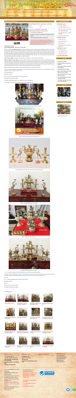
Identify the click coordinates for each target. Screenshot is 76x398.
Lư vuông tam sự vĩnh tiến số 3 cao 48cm (35, 332)
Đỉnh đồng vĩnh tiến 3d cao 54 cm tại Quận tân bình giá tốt (47, 318)
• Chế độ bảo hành (59, 360)
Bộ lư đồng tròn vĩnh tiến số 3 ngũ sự (35, 346)
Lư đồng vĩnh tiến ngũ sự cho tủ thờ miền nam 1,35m (47, 332)
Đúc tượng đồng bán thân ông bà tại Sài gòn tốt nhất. (64, 78)
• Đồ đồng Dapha (25, 359)
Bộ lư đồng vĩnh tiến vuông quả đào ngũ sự (23, 346)
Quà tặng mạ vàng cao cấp (64, 35)
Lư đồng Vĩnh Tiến (13, 21)
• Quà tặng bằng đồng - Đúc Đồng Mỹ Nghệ (11, 363)
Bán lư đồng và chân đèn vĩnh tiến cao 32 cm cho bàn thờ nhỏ (23, 332)
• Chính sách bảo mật (60, 361)
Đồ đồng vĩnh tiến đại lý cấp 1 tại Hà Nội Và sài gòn (10, 332)
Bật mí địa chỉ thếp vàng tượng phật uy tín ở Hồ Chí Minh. (64, 72)
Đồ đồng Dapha (61, 43)
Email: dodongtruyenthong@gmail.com (29, 372)
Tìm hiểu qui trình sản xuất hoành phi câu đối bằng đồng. (64, 81)
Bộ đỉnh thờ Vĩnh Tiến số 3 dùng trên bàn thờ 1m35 (22, 304)
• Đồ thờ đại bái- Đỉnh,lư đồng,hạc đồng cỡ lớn (29, 361)
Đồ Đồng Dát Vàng (61, 48)
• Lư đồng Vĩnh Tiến (25, 356)
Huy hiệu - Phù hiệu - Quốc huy (64, 27)
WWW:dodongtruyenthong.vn (29, 374)
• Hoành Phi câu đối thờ (26, 357)
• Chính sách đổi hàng (60, 355)
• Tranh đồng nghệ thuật (9, 356)
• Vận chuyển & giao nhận (61, 357)
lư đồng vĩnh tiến (23, 67)
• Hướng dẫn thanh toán (61, 358)
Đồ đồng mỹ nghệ (61, 24)
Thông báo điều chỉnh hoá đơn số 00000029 (64, 64)
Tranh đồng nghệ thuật (63, 25)
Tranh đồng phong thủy (63, 51)
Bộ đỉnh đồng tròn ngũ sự (9, 303)
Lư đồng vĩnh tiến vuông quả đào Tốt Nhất (47, 346)
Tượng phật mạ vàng (62, 53)
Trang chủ (7, 21)
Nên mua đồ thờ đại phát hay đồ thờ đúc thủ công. (64, 75)
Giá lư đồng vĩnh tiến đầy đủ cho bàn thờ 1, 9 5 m (35, 318)
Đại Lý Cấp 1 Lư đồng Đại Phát (10, 383)
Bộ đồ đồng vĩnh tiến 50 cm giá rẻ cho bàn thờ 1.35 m (35, 304)
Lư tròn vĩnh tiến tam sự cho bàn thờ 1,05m (10, 346)
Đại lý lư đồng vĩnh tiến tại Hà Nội (47, 304)
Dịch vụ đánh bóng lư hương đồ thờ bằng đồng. (64, 67)
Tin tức (64, 58)
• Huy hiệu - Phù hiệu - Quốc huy (10, 357)
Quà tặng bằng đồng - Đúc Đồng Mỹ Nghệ (65, 33)
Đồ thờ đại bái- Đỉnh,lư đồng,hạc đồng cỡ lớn (65, 46)
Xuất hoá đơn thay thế (62, 61)
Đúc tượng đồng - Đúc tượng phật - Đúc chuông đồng (65, 30)
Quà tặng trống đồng (62, 55)
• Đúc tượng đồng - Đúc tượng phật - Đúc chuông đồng (11, 360)
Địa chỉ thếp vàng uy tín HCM (63, 69)
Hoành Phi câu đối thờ (63, 41)
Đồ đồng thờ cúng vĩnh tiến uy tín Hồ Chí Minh (10, 318)
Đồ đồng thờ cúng (61, 37)
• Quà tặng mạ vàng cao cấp (9, 364)
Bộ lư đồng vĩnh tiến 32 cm (22, 317)
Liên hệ (41, 25)
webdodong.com (26, 377)
